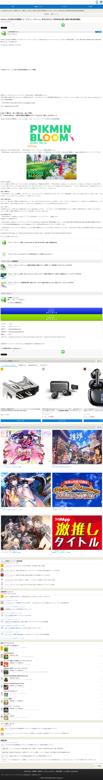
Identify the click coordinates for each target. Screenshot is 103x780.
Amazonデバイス (33, 365)
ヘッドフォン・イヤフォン (9, 365)
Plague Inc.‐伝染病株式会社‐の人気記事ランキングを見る (13, 625)
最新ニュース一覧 (26, 10)
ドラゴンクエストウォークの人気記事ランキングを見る (13, 606)
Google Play (51, 317)
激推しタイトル (55, 14)
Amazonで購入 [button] (21, 420)
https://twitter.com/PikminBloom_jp (16, 331)
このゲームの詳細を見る (16, 302)
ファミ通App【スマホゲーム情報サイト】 (11, 10)
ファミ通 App (6, 2)
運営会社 (40, 771)
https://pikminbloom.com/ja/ (15, 329)
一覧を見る (99, 361)
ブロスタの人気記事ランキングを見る (10, 619)
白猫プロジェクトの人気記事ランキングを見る (11, 613)
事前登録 (46, 14)
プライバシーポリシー (49, 771)
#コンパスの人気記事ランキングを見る (10, 600)
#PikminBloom (9, 99)
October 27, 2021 (30, 102)
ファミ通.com (66, 771)
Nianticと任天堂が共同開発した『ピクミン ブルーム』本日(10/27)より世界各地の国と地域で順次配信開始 (58, 10)
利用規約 (34, 771)
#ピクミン (91, 97)
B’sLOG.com (74, 771)
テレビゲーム (43, 365)
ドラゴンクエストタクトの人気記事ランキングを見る (13, 638)
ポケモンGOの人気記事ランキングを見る (10, 631)
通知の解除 (59, 771)
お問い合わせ (27, 771)
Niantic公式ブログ (9, 106)
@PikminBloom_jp (15, 224)
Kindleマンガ (22, 365)
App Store (51, 311)
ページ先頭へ (98, 766)
